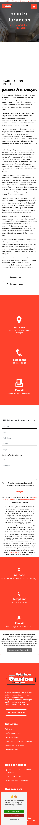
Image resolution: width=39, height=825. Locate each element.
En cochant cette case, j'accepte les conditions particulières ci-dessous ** (20, 480)
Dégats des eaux (12, 749)
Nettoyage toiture (12, 737)
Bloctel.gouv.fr (14, 548)
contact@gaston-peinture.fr (20, 389)
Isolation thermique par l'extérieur (18, 741)
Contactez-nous (14, 284)
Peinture (8, 729)
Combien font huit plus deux (12, 451)
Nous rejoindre (7, 1)
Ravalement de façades (14, 745)
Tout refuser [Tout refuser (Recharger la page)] (14, 816)
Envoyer (19, 488)
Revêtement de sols (13, 733)
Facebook (24, 1)
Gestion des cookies (27, 820)
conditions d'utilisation (28, 496)
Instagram (16, 1)
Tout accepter (14, 811)
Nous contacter (16, 712)
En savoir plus (13, 277)
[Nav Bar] (34, 6)
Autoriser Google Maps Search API (19, 646)
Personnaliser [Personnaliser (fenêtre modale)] (14, 820)
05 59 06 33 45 (33, 1)
